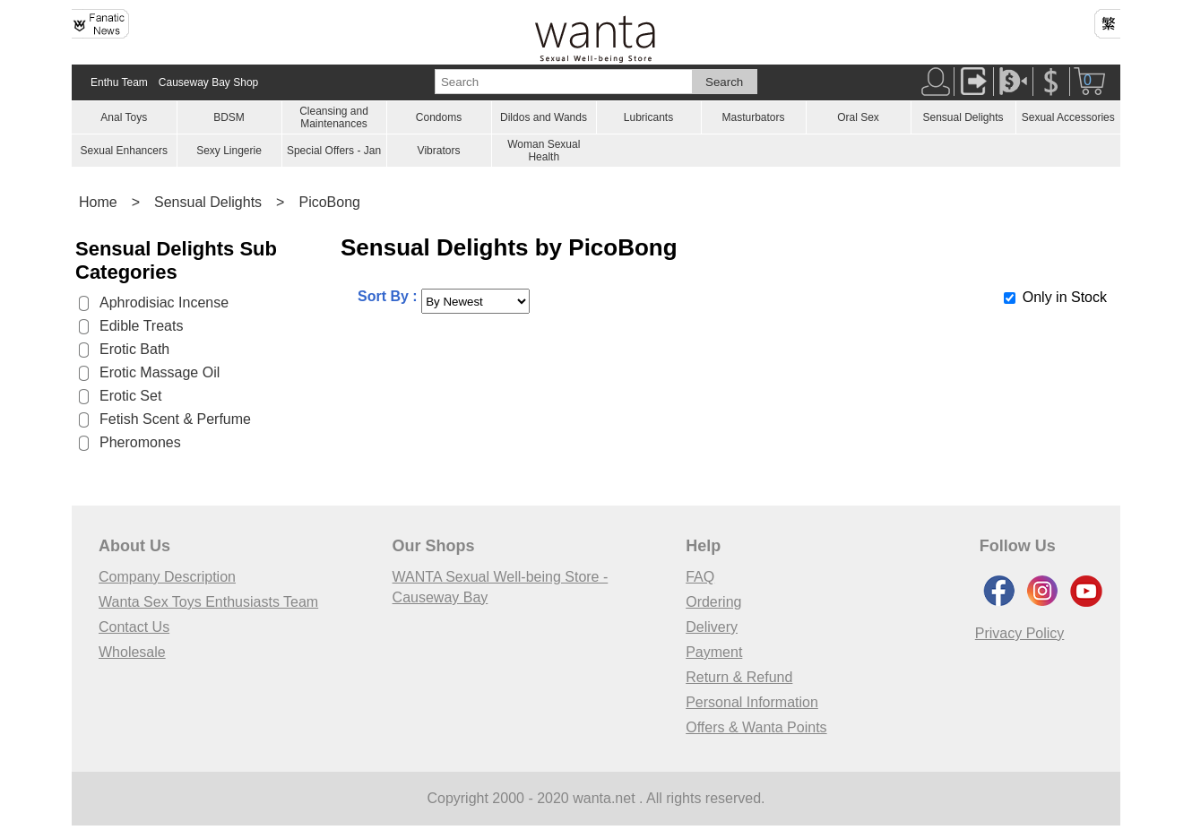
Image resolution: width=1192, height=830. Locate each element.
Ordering (713, 602)
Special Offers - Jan (334, 150)
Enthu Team (119, 82)
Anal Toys (123, 117)
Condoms (439, 117)
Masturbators (752, 117)
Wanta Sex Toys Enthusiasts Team (208, 602)
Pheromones (140, 442)
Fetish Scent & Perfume (175, 419)
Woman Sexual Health (543, 150)
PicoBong (329, 202)
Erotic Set (130, 395)
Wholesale (132, 652)
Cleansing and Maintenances (333, 117)
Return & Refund (739, 677)
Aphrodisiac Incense (164, 302)
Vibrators (439, 150)
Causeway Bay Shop (208, 82)
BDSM (229, 117)
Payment (714, 652)
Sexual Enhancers (124, 150)
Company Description (167, 576)
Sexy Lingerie (229, 150)
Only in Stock (1065, 297)
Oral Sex (858, 117)
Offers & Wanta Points (756, 727)
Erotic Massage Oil (159, 372)
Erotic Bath (134, 349)
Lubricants (648, 117)
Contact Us (134, 627)
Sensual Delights (962, 117)
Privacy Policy (1020, 633)
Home (98, 202)
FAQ (700, 576)
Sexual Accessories (1068, 117)
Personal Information (752, 702)
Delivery (712, 627)
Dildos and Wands (543, 117)
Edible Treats (141, 325)
